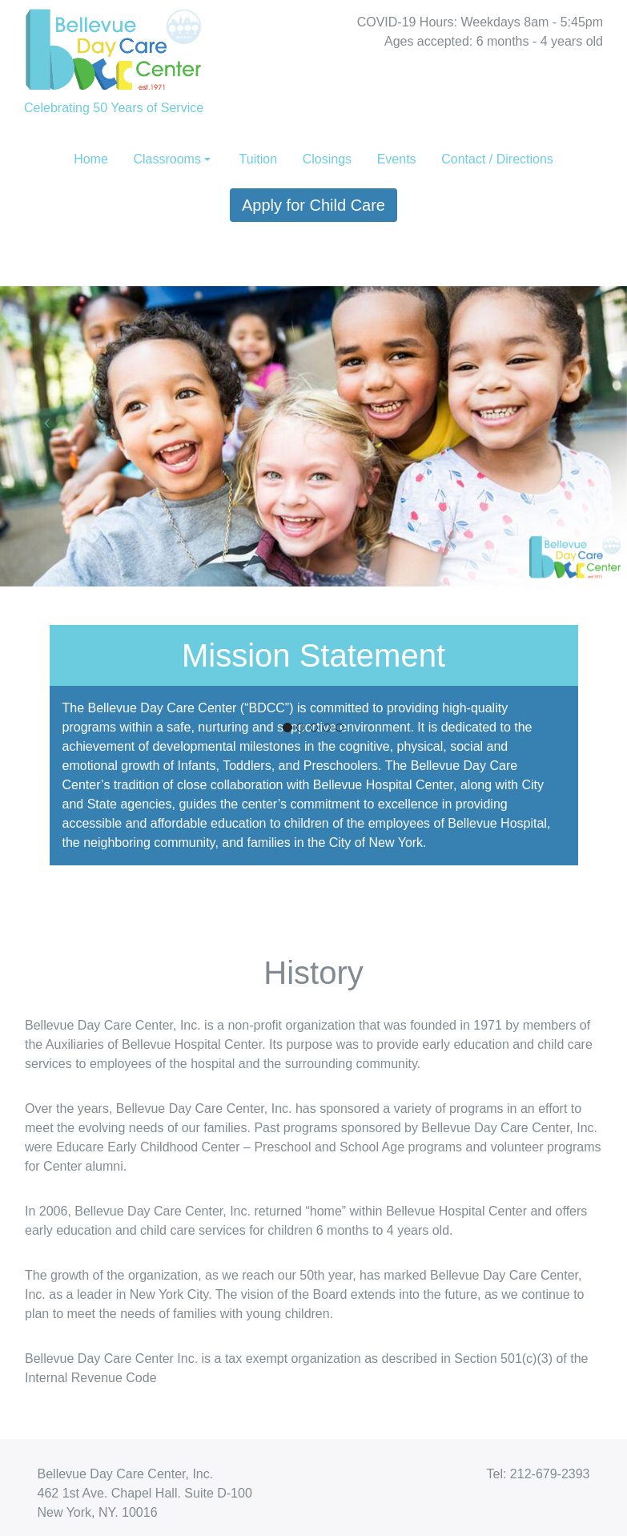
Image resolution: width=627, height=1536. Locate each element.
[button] (47, 420)
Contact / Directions (497, 159)
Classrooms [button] (166, 159)
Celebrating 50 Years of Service (113, 57)
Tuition (258, 159)
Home (91, 159)
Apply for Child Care (313, 205)
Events (396, 159)
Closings (327, 159)
